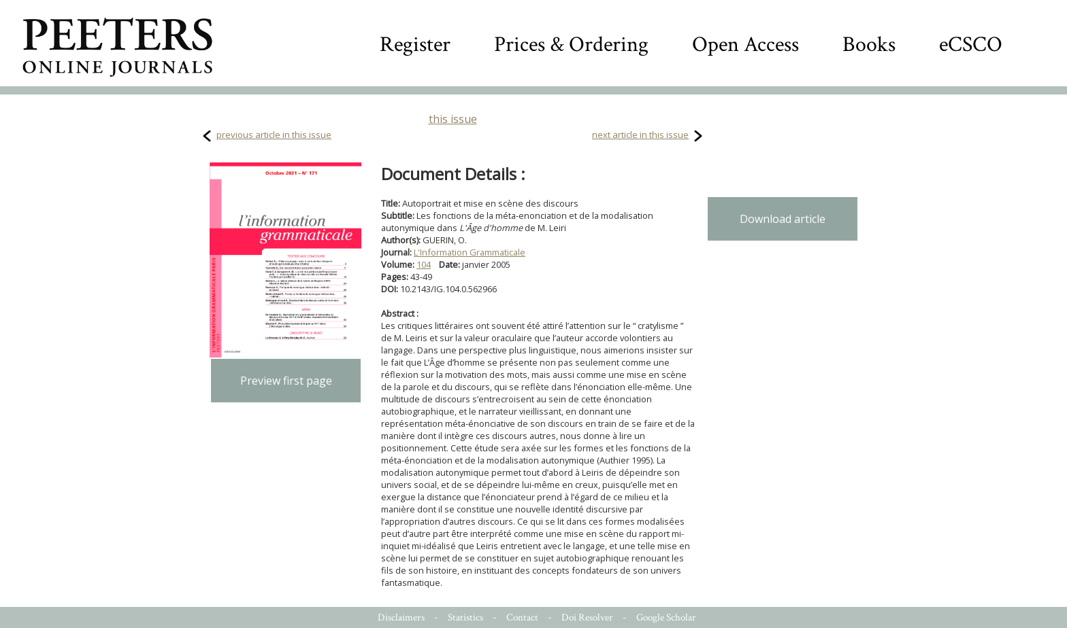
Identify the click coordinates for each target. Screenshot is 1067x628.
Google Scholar (666, 617)
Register (415, 44)
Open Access (745, 44)
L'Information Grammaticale (469, 252)
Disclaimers (401, 617)
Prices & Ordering (571, 44)
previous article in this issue (273, 134)
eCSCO (970, 44)
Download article (782, 218)
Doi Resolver (587, 617)
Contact (522, 617)
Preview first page (286, 380)
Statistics (465, 617)
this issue (453, 118)
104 (423, 264)
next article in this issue (640, 134)
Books (869, 44)
